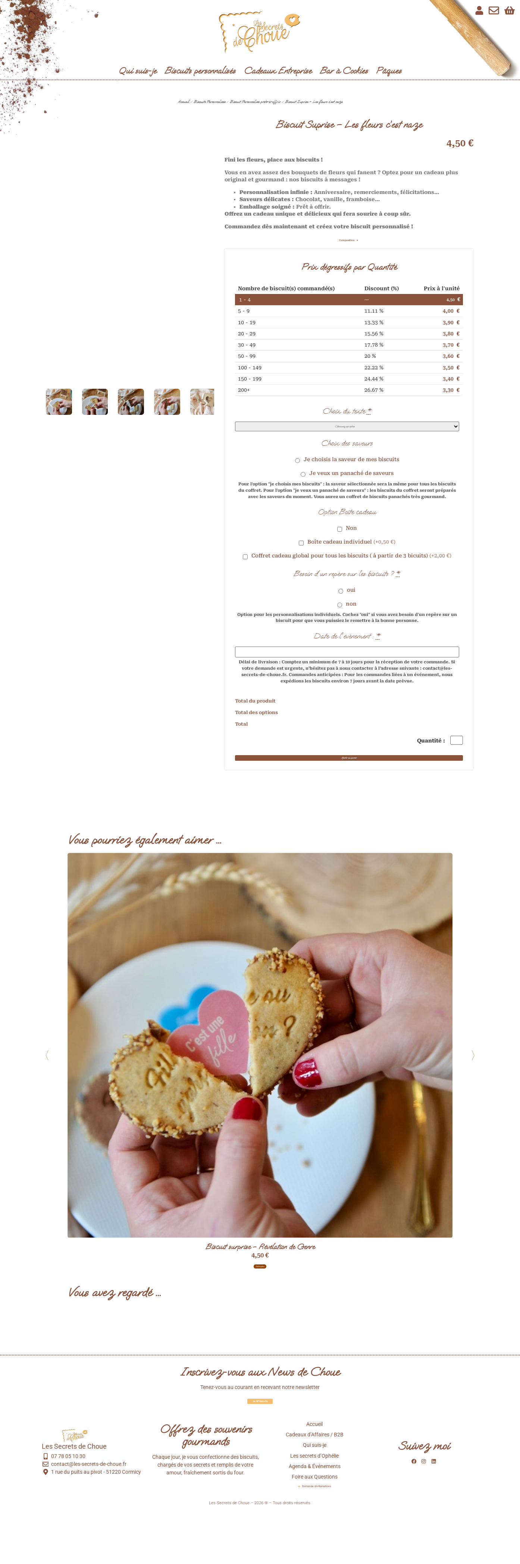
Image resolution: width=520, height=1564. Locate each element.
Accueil (183, 102)
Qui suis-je (137, 70)
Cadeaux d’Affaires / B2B (315, 1483)
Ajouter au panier (349, 785)
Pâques (388, 70)
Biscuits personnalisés (200, 70)
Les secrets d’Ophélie (314, 1504)
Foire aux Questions (315, 1525)
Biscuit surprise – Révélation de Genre (260, 1285)
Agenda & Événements (315, 1515)
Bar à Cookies (344, 70)
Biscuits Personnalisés (209, 102)
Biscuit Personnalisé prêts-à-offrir (255, 102)
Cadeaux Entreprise (277, 70)
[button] (50, 403)
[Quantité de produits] (450, 755)
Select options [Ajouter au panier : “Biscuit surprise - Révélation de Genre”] (260, 1308)
